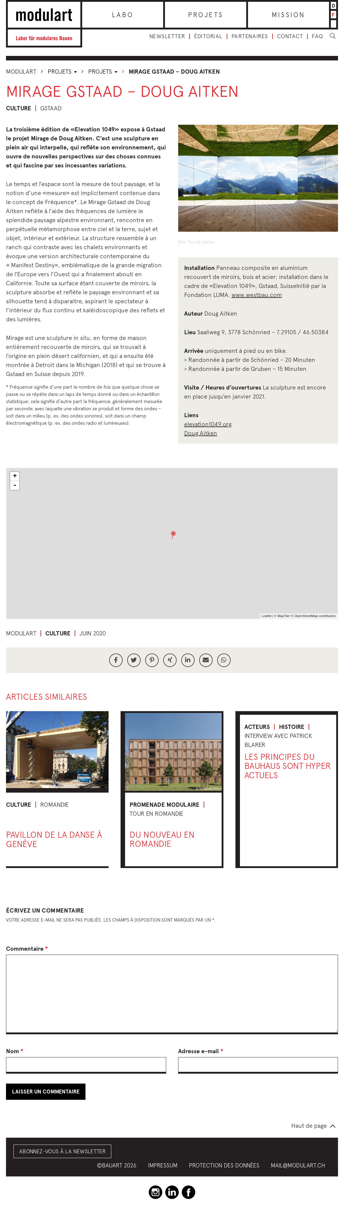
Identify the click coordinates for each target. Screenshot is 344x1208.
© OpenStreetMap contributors (313, 616)
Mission (288, 15)
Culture (18, 108)
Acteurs (257, 726)
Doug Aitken (200, 433)
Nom (14, 1051)
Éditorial (208, 36)
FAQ (317, 36)
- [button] (15, 485)
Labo (123, 15)
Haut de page (309, 1125)
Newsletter (167, 36)
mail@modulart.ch (298, 1165)
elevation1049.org (208, 424)
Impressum (163, 1165)
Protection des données (224, 1165)
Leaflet (266, 616)
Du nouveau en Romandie (162, 839)
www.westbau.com (257, 294)
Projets (205, 15)
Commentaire (27, 948)
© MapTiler (282, 616)
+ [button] (15, 476)
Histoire (291, 726)
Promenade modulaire (164, 804)
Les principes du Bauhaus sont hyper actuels (287, 766)
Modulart (21, 71)
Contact (290, 36)
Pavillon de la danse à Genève (54, 839)
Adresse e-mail (200, 1051)
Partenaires (250, 36)
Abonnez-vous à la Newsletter (62, 1151)
